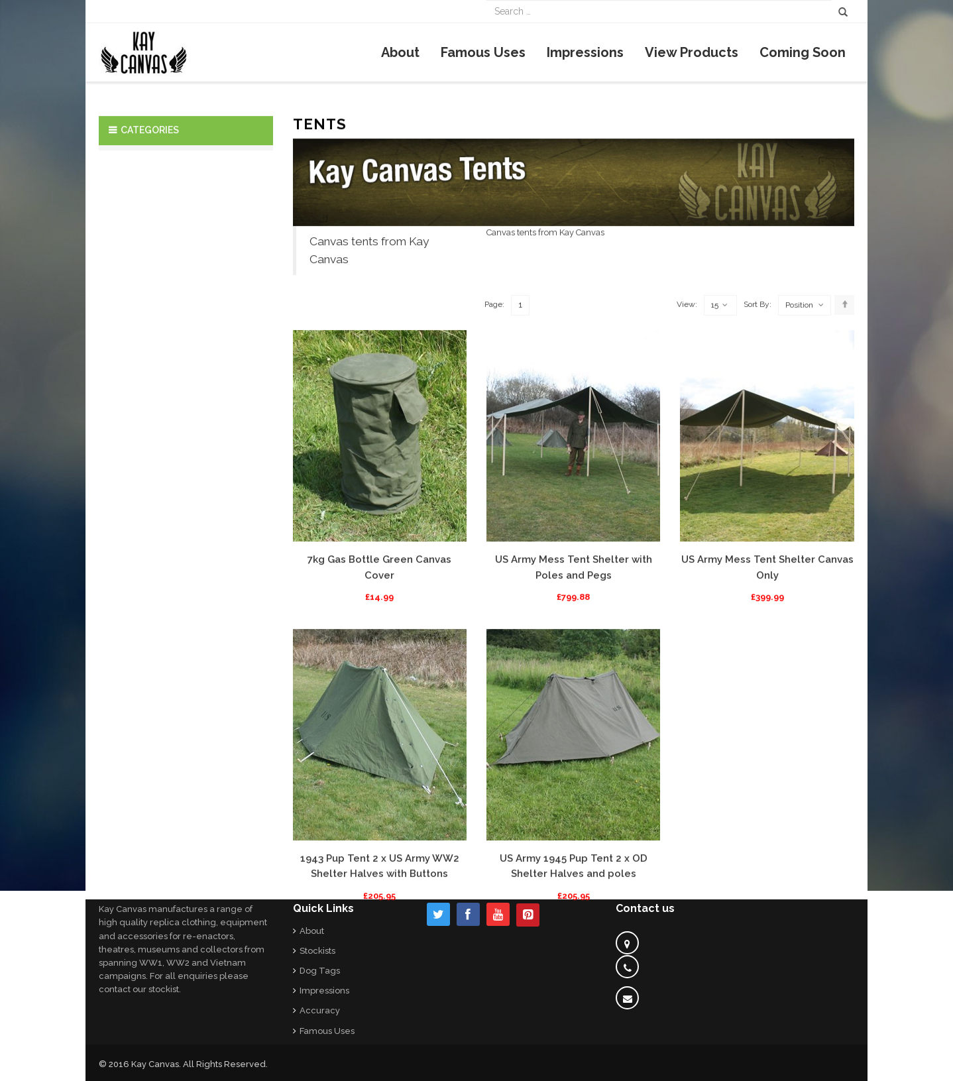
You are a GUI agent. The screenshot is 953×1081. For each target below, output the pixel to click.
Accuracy (320, 1010)
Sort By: (757, 420)
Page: (494, 420)
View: (687, 420)
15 (719, 421)
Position (799, 421)
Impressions (324, 991)
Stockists (317, 951)
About (312, 931)
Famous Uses (327, 1031)
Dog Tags (320, 971)
